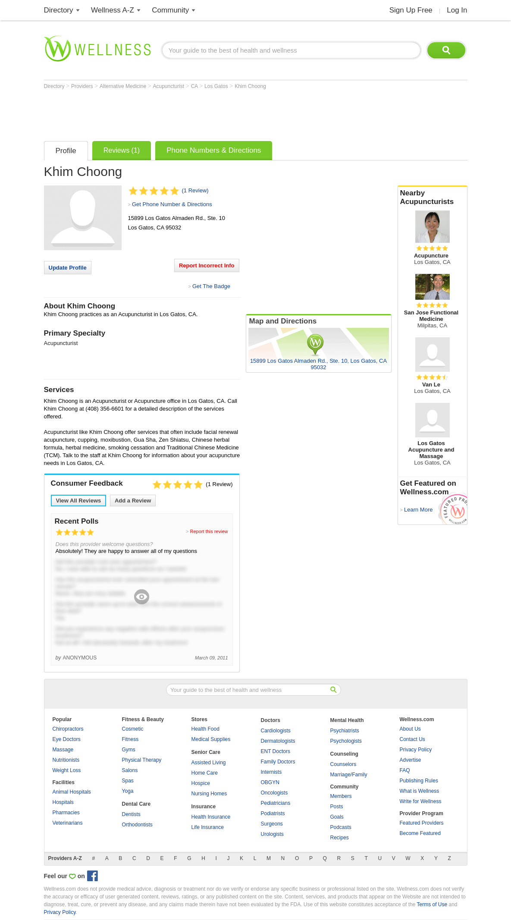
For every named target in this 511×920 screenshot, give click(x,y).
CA (195, 86)
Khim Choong (250, 86)
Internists (271, 772)
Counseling (344, 754)
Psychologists (346, 741)
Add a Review (133, 500)
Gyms (128, 750)
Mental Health (347, 720)
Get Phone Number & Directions (172, 204)
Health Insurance (211, 817)
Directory (58, 10)
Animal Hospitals (72, 792)
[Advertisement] (201, 113)
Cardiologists (276, 731)
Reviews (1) (121, 150)
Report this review (209, 531)
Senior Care (205, 752)
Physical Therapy (142, 760)
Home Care (204, 773)
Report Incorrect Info (207, 265)
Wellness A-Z (112, 10)
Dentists (131, 814)
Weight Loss (67, 770)
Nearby (432, 197)
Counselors (343, 764)
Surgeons (272, 824)
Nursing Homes (209, 794)
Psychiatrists (344, 731)
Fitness (130, 739)
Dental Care (136, 804)
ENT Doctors (275, 751)
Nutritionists (66, 760)
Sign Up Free (411, 10)
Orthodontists (137, 825)
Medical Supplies (211, 739)
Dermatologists (278, 741)
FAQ (405, 770)
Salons (130, 770)
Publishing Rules (419, 781)
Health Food (205, 729)
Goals (337, 817)
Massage (63, 750)
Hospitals (63, 802)
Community (170, 10)
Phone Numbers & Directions (213, 150)
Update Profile (68, 267)
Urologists (272, 834)
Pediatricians (276, 803)
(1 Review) (195, 190)
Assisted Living (208, 763)
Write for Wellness (421, 801)
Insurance (203, 807)
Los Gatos (216, 86)
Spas (128, 781)
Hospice (200, 783)
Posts (336, 807)
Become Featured (420, 833)
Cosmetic (133, 729)
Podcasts (340, 827)
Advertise (410, 760)
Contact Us (412, 739)
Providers (82, 86)
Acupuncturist (169, 86)
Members (341, 796)
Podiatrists (273, 813)
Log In (457, 10)
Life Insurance (207, 827)
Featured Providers (422, 823)
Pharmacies (66, 813)
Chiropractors (68, 729)
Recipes (339, 838)
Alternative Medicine (123, 86)
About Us (410, 729)
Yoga (128, 791)
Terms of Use (432, 904)
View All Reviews (78, 500)
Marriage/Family (348, 775)
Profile (66, 151)
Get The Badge (211, 286)
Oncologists (274, 793)
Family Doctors (278, 762)
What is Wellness (419, 791)
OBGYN (270, 782)
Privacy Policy (416, 750)
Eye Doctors (67, 739)
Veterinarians (68, 823)
